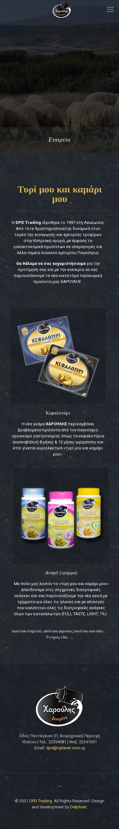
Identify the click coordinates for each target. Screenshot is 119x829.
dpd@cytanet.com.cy (65, 747)
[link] (58, 356)
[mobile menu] (110, 9)
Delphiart (78, 807)
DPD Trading (40, 801)
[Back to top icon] (59, 786)
